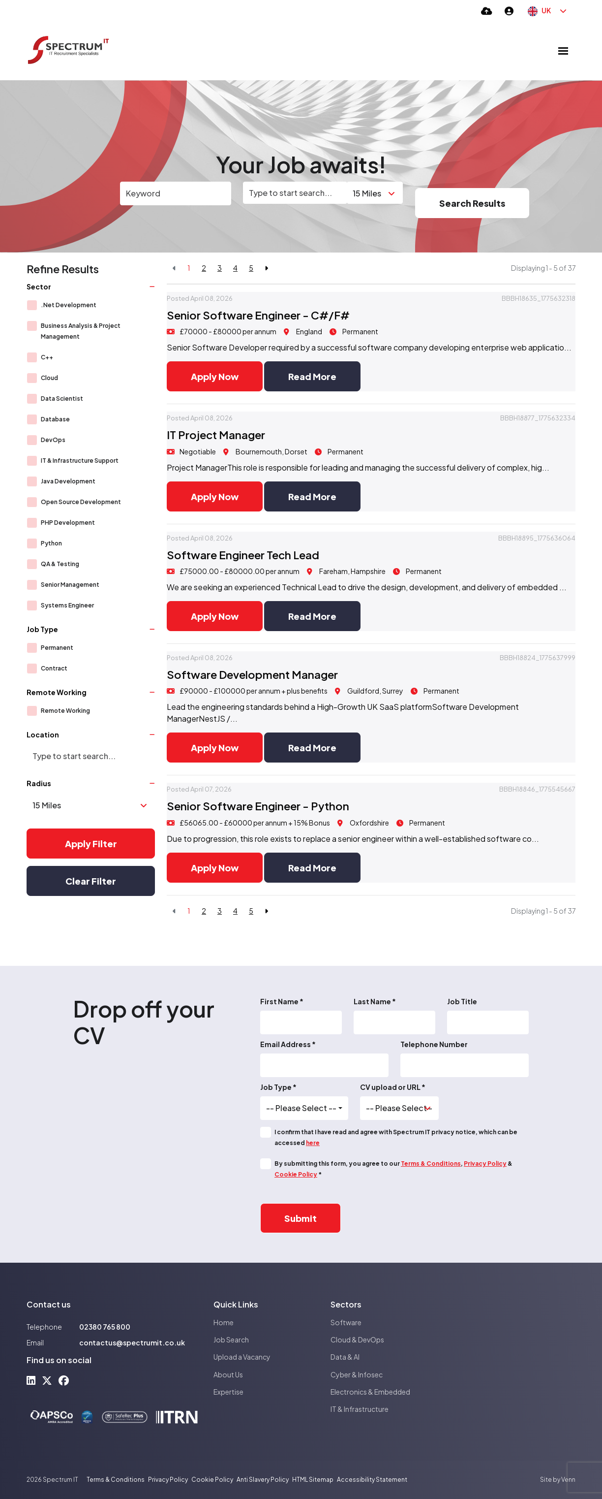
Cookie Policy (295, 1174)
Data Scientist (62, 398)
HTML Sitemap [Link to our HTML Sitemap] (312, 1479)
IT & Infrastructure (360, 1408)
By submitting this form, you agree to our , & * (393, 1169)
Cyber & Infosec (357, 1374)
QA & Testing (60, 564)
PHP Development (68, 522)
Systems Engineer (67, 605)
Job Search (231, 1339)
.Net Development (68, 305)
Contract (54, 668)
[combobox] (304, 1108)
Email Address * (288, 1044)
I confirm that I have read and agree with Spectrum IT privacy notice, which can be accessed (395, 1137)
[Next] (266, 268)
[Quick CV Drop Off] (486, 10)
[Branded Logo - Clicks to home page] (68, 50)
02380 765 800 (104, 1326)
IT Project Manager (216, 435)
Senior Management (70, 584)
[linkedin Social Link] (31, 1380)
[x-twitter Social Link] (47, 1380)
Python (51, 543)
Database (55, 419)
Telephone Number (434, 1044)
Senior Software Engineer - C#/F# (258, 315)
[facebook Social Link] (64, 1380)
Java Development (68, 481)
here (313, 1143)
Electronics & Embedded (370, 1391)
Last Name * (375, 1001)
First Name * (281, 1001)
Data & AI (345, 1356)
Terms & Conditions (431, 1163)
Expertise (228, 1391)
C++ (47, 357)
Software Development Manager (252, 674)
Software (346, 1322)
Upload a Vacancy (242, 1356)
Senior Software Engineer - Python (258, 806)
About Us (228, 1374)
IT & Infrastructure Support (80, 460)
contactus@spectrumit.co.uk (132, 1342)
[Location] (295, 192)
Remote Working (65, 710)
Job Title (462, 1001)
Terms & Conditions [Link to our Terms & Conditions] (116, 1479)
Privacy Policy (485, 1163)
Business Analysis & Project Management (80, 331)
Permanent (57, 647)
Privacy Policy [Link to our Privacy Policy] (168, 1479)
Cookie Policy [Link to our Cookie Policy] (212, 1479)
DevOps (53, 440)
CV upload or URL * (392, 1087)
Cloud (49, 378)
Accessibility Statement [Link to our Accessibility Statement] (372, 1479)
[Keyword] (175, 193)
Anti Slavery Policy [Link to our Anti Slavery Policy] (263, 1479)
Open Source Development (81, 502)
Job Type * (278, 1087)
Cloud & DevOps (357, 1339)
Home (223, 1322)
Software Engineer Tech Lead (243, 555)
